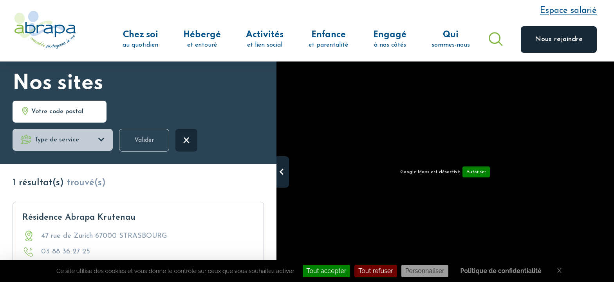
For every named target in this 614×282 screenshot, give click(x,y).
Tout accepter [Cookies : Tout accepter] (327, 271)
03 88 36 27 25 (65, 251)
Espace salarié (568, 10)
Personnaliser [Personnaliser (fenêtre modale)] (424, 271)
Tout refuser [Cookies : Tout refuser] (375, 271)
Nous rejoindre (559, 39)
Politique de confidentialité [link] (501, 271)
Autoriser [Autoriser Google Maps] (476, 172)
